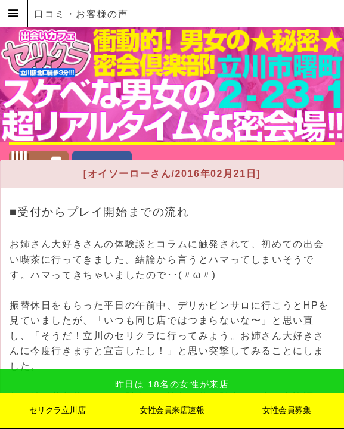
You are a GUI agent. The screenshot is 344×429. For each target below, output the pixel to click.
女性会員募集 (286, 410)
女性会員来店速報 (172, 410)
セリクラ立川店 (57, 410)
